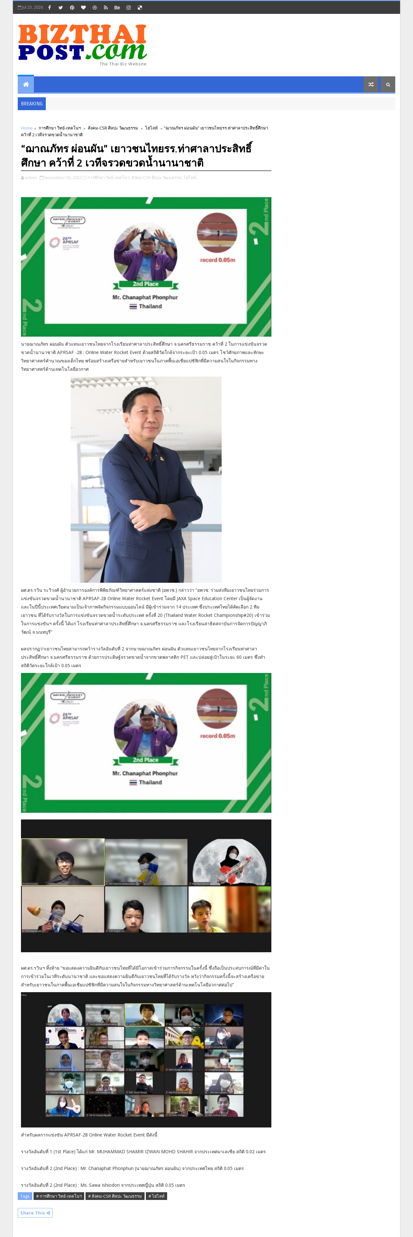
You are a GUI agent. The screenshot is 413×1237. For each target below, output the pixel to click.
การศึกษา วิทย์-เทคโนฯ (60, 128)
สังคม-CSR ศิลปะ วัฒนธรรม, (157, 177)
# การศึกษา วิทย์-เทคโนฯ (59, 1196)
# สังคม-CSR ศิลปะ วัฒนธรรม (115, 1196)
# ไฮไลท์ (156, 1196)
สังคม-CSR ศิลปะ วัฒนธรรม (113, 128)
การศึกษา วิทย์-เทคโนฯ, (108, 177)
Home (27, 128)
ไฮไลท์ (151, 128)
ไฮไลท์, (190, 177)
